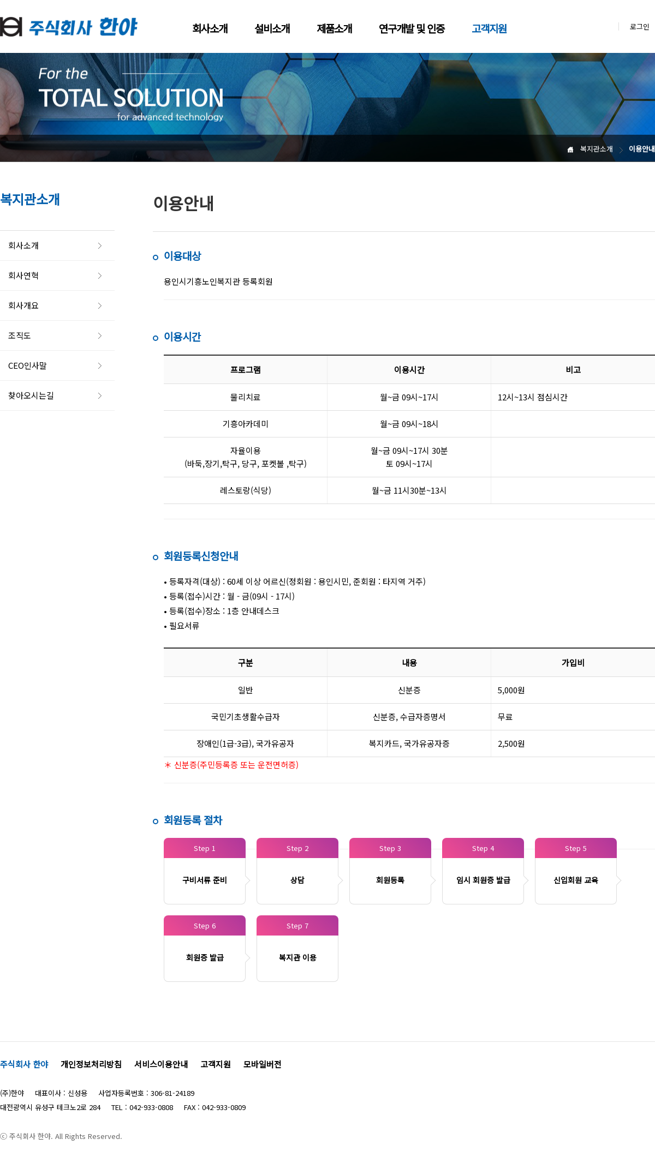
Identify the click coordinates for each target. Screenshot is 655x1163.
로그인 (640, 26)
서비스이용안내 (161, 1064)
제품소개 (334, 28)
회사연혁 (23, 275)
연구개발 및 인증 (411, 28)
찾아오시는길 (31, 395)
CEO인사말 (27, 365)
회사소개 (209, 28)
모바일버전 (262, 1064)
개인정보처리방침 (91, 1064)
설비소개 (271, 28)
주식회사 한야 (24, 1064)
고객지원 (489, 28)
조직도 (19, 335)
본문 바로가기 (0, 0)
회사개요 (23, 305)
